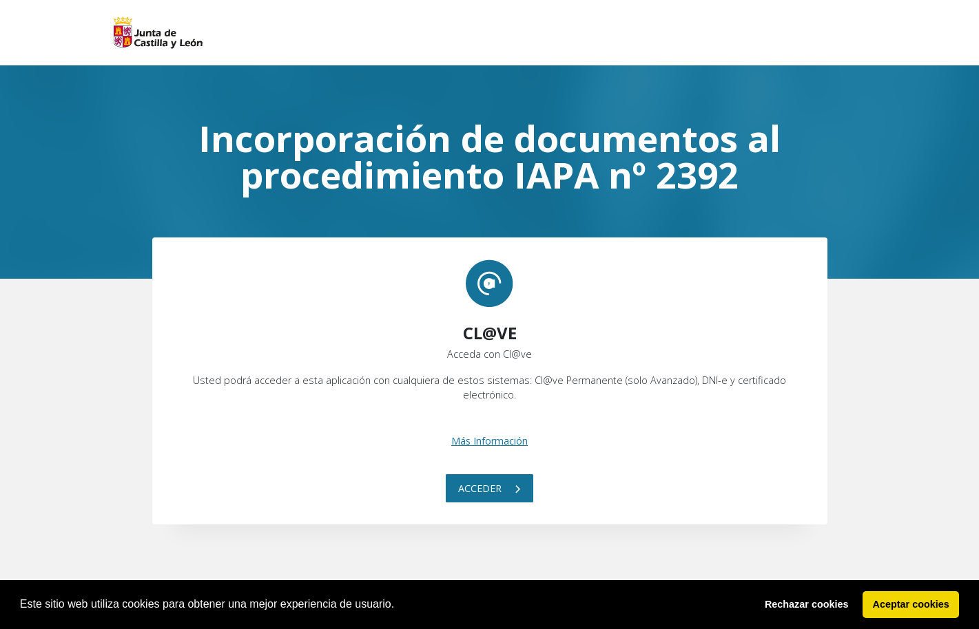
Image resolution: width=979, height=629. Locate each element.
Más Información (489, 440)
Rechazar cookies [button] (807, 604)
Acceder (489, 488)
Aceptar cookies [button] (911, 604)
